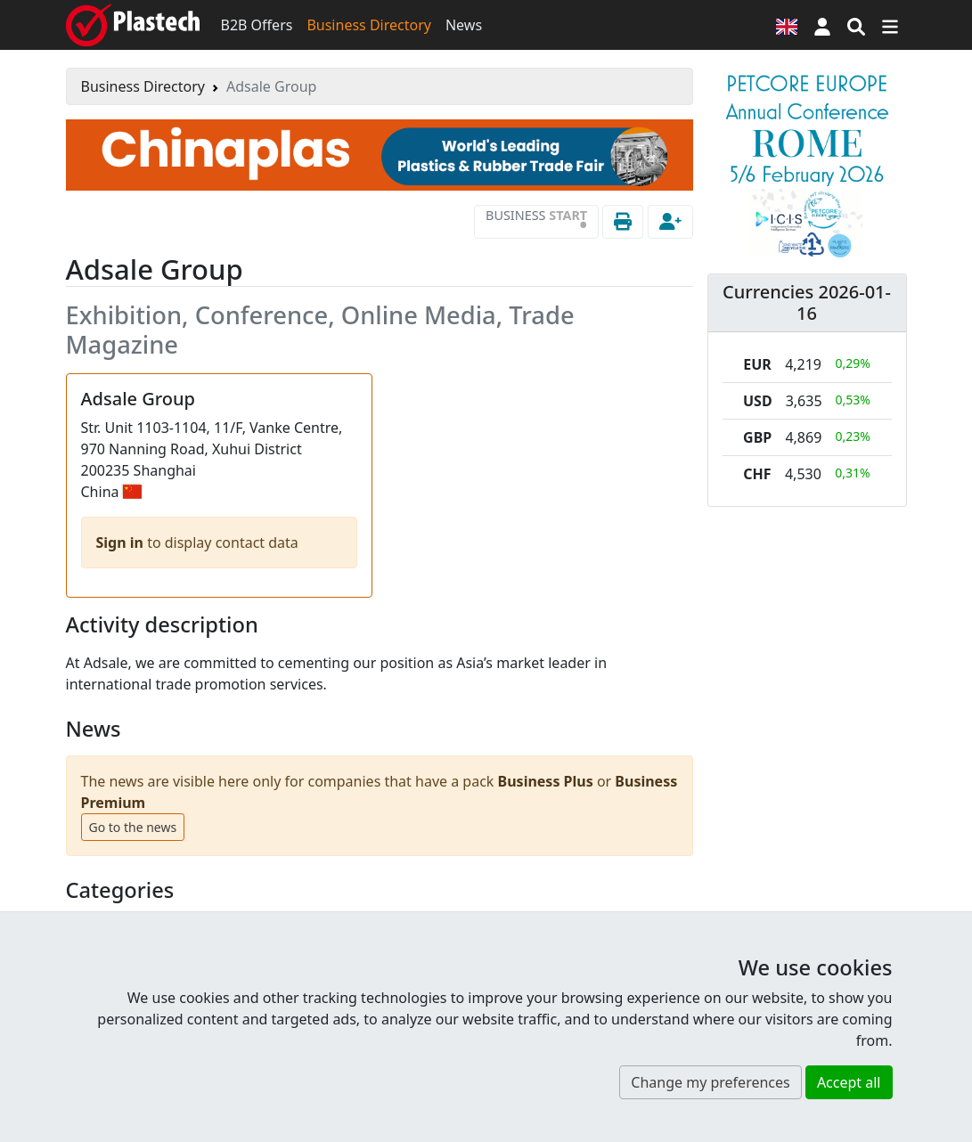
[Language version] (786, 25)
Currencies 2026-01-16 (807, 302)
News (463, 25)
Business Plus (545, 781)
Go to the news (133, 827)
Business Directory (368, 25)
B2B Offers (257, 25)
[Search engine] (856, 25)
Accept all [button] (849, 1082)
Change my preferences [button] (710, 1082)
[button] (822, 25)
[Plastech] (133, 25)
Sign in (122, 542)
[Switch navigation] (890, 25)
